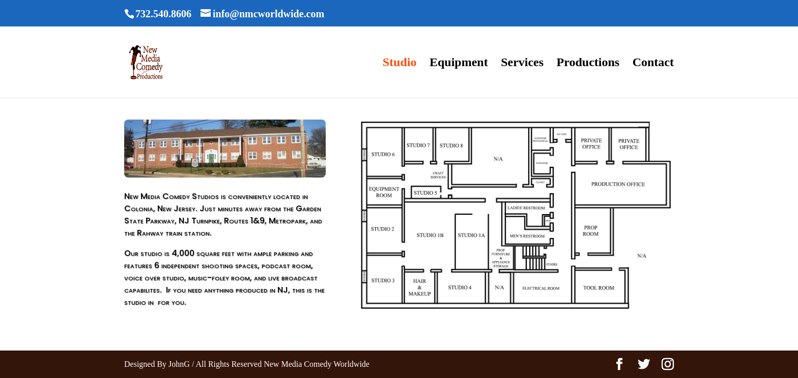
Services (522, 64)
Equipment (459, 64)
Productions (588, 64)
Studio (400, 64)
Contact (653, 64)
